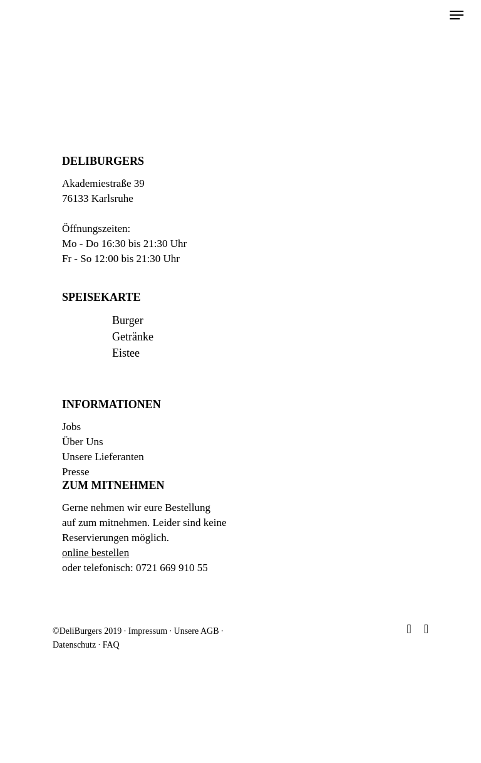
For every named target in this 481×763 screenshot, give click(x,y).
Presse (75, 472)
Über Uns (82, 442)
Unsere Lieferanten (103, 457)
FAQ (111, 645)
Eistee (126, 353)
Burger (127, 320)
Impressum (147, 631)
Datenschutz (74, 645)
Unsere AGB (196, 631)
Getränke (132, 336)
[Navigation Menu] (456, 15)
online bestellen (95, 553)
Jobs (71, 427)
